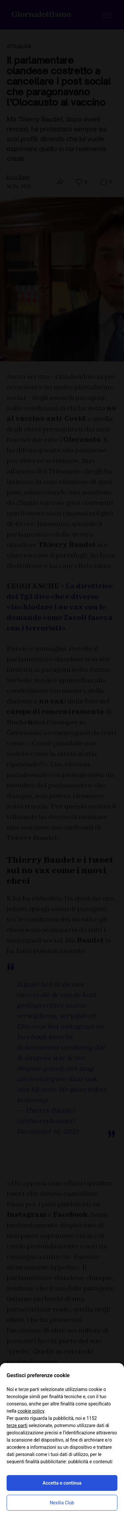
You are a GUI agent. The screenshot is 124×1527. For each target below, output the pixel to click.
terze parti (17, 1425)
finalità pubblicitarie (45, 1461)
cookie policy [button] (31, 1411)
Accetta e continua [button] (62, 1483)
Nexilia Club (62, 1502)
